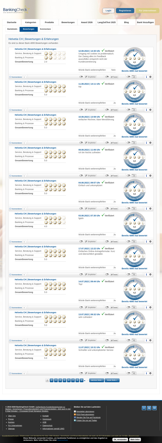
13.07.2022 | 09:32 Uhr (89, 314)
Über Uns (12, 416)
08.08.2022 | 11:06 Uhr (89, 150)
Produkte (48, 22)
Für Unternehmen (147, 10)
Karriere (11, 422)
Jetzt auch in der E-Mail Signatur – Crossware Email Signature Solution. (38, 410)
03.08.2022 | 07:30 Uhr (89, 215)
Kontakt (46, 416)
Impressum (47, 419)
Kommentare (45, 29)
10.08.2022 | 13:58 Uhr (89, 117)
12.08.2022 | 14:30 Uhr (89, 51)
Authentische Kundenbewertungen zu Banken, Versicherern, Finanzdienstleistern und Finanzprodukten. (35, 408)
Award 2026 (86, 22)
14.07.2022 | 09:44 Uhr (89, 281)
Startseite (11, 22)
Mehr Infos (135, 440)
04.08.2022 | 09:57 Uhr (89, 182)
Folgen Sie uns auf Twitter (86, 420)
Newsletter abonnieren (85, 412)
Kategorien (29, 22)
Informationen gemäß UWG (53, 429)
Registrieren (125, 10)
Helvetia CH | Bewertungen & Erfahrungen (34, 39)
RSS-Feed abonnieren (85, 414)
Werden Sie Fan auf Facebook (88, 417)
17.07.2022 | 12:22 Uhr (89, 248)
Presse (11, 419)
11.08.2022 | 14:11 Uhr (89, 84)
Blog (126, 22)
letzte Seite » (112, 380)
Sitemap (11, 429)
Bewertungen (67, 22)
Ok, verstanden (120, 440)
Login (108, 10)
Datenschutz (48, 426)
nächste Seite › (96, 380)
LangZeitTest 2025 (106, 22)
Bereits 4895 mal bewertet (134, 71)
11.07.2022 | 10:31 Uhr (89, 347)
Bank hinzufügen (145, 22)
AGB (44, 422)
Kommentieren (17, 77)
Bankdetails (12, 29)
